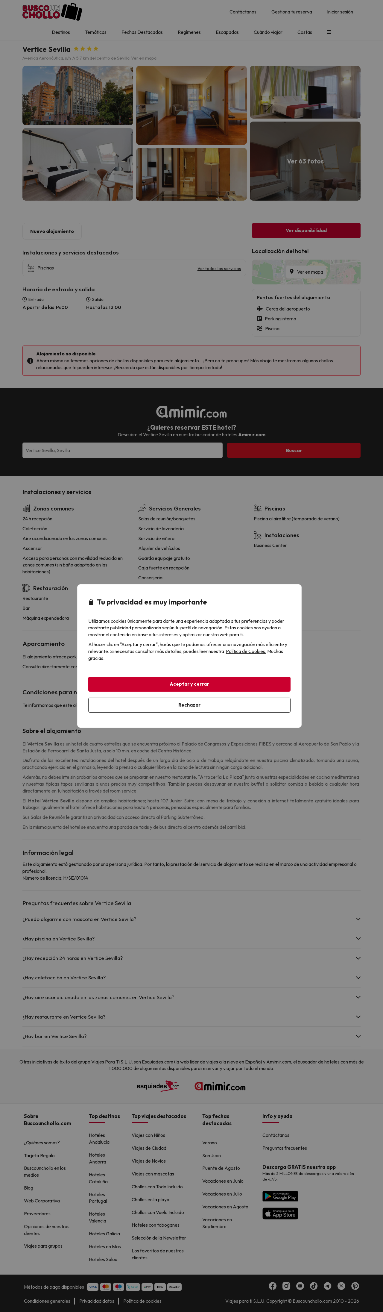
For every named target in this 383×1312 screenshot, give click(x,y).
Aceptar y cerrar (189, 684)
